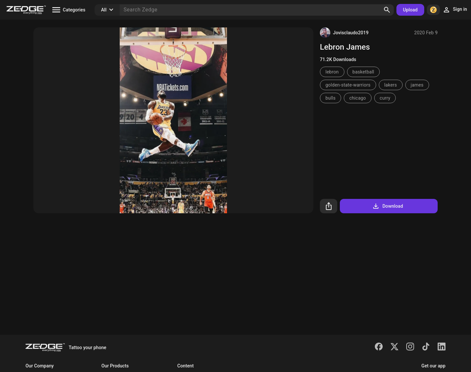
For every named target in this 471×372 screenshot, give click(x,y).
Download (387, 206)
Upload (410, 9)
